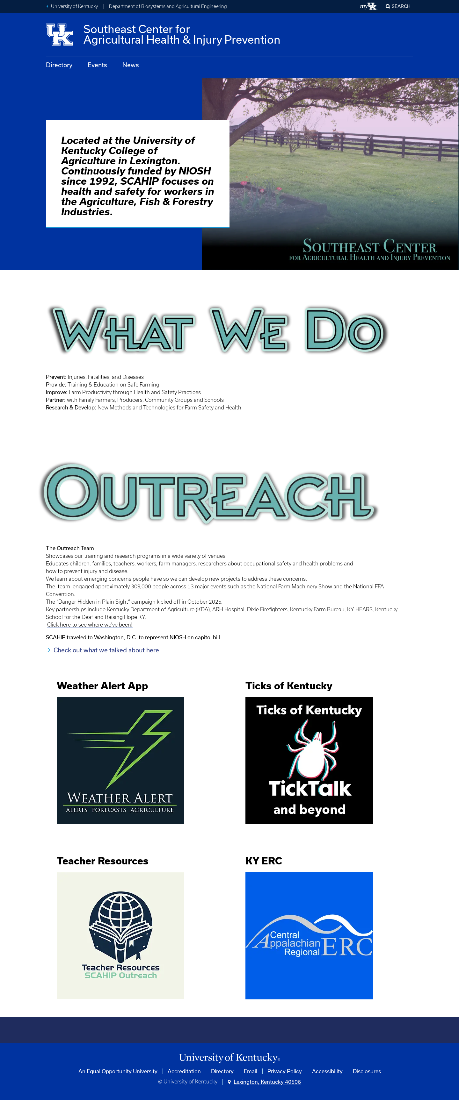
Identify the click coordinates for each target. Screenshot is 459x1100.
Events (97, 64)
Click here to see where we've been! (90, 625)
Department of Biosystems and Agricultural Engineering (168, 6)
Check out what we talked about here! (107, 650)
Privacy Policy (284, 1071)
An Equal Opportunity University (117, 1071)
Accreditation (184, 1071)
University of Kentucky (74, 6)
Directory (59, 64)
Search (401, 6)
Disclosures (367, 1071)
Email (250, 1071)
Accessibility (327, 1071)
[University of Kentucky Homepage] (229, 1058)
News (130, 64)
